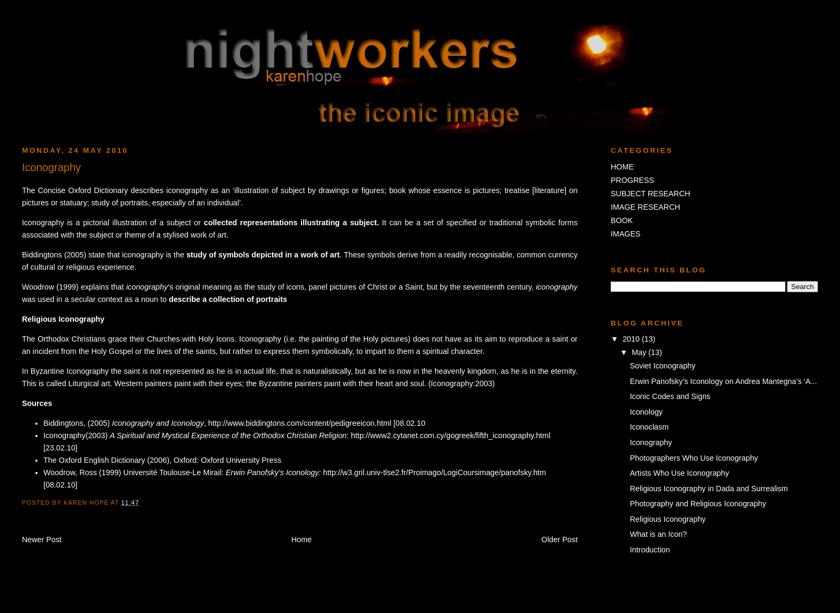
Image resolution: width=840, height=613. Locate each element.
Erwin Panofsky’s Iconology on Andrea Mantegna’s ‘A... (723, 381)
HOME (622, 167)
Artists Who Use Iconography (679, 473)
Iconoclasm (649, 427)
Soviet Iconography (662, 365)
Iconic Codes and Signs (670, 396)
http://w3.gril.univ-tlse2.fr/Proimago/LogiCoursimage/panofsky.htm (434, 472)
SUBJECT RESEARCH (650, 193)
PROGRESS (632, 180)
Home (301, 539)
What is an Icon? (658, 534)
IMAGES (626, 234)
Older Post (560, 539)
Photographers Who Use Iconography (694, 458)
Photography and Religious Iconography (698, 503)
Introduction (650, 549)
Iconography (651, 442)
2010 (632, 339)
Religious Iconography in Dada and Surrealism (709, 488)
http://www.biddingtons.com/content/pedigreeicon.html (300, 423)
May (640, 352)
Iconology (646, 412)
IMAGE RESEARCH (645, 207)
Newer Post (42, 539)
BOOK (622, 220)
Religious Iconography (668, 519)
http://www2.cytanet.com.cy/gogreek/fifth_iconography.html (450, 435)
